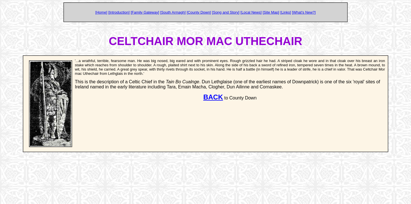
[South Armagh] (173, 12)
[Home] (101, 12)
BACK (213, 97)
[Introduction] (119, 12)
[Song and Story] (225, 12)
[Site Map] (271, 12)
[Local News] (251, 12)
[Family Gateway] (145, 12)
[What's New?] (304, 12)
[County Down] (199, 12)
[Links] (285, 12)
